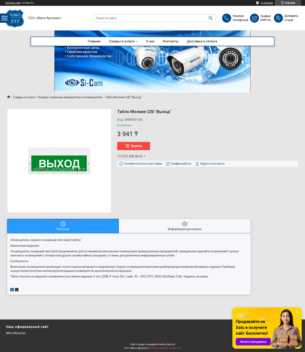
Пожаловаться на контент (166, 348)
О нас (150, 41)
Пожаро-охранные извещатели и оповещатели (70, 97)
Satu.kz (171, 344)
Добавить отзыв (291, 18)
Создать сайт (13, 2)
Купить (136, 146)
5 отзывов (267, 2)
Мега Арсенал (16, 333)
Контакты (171, 41)
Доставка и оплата (202, 41)
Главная (94, 41)
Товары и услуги (122, 41)
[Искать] (211, 18)
